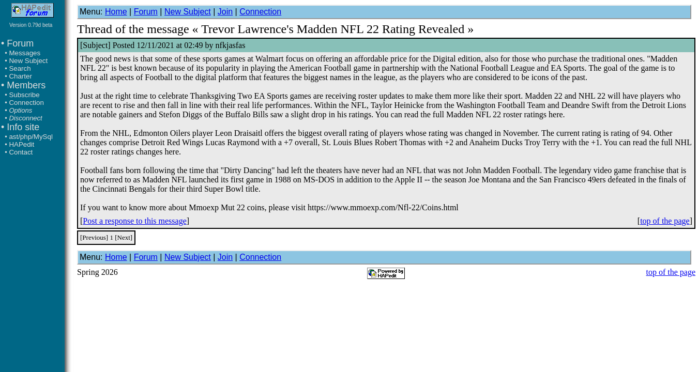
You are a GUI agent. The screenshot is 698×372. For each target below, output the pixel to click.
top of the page (665, 220)
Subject (95, 45)
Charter (20, 76)
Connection (26, 102)
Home (116, 11)
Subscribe (24, 95)
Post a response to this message (134, 220)
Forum (146, 11)
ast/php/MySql (30, 137)
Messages (24, 53)
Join (225, 11)
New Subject (28, 61)
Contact (21, 152)
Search (20, 68)
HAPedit (21, 144)
